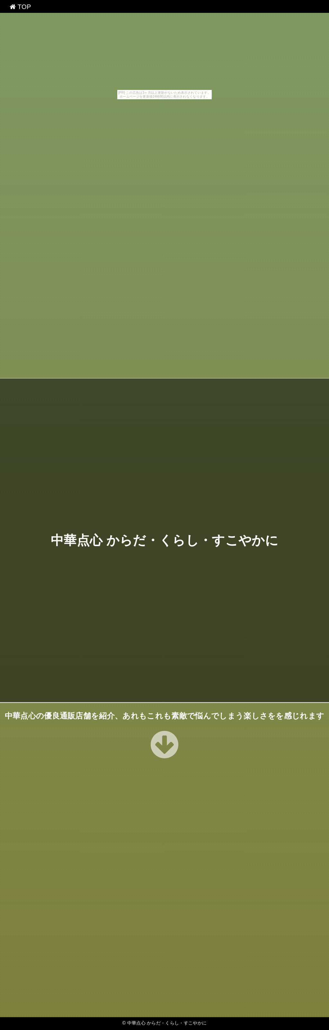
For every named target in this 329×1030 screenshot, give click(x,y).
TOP (20, 6)
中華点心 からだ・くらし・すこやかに (164, 540)
